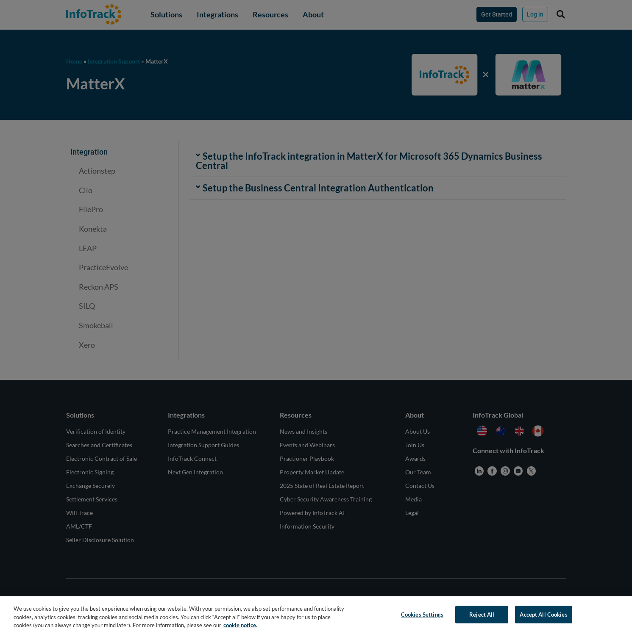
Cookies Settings (422, 614)
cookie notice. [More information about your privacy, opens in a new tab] (240, 625)
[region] (316, 615)
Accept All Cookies (543, 614)
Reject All (481, 614)
